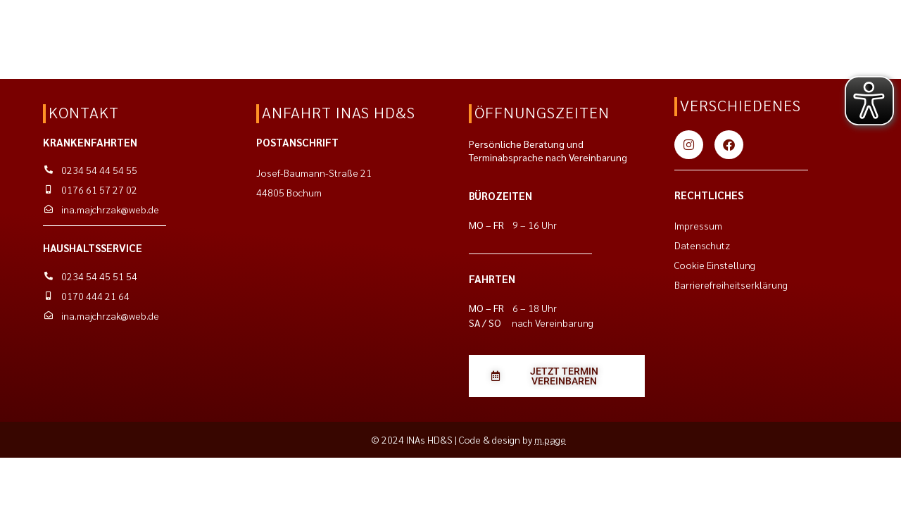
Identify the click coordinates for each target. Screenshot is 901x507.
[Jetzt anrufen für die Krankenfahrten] (682, 24)
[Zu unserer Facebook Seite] (728, 144)
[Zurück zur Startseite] (60, 24)
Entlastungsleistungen (172, 40)
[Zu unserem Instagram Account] (688, 144)
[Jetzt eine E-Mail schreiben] (656, 24)
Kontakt (277, 40)
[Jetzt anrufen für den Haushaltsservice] (780, 24)
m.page (550, 439)
